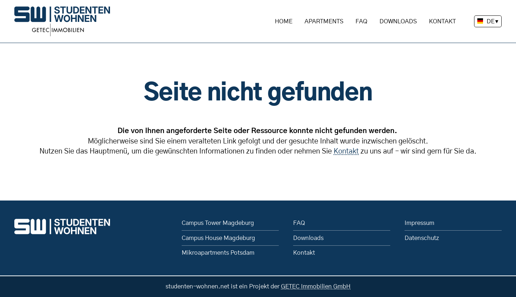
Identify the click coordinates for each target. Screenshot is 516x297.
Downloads (398, 21)
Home (283, 21)
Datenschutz (422, 238)
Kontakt (442, 21)
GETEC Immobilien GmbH (315, 286)
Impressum (419, 223)
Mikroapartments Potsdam (218, 253)
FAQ (361, 21)
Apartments (324, 21)
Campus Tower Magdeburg (218, 223)
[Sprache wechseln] (487, 21)
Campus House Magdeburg (218, 238)
